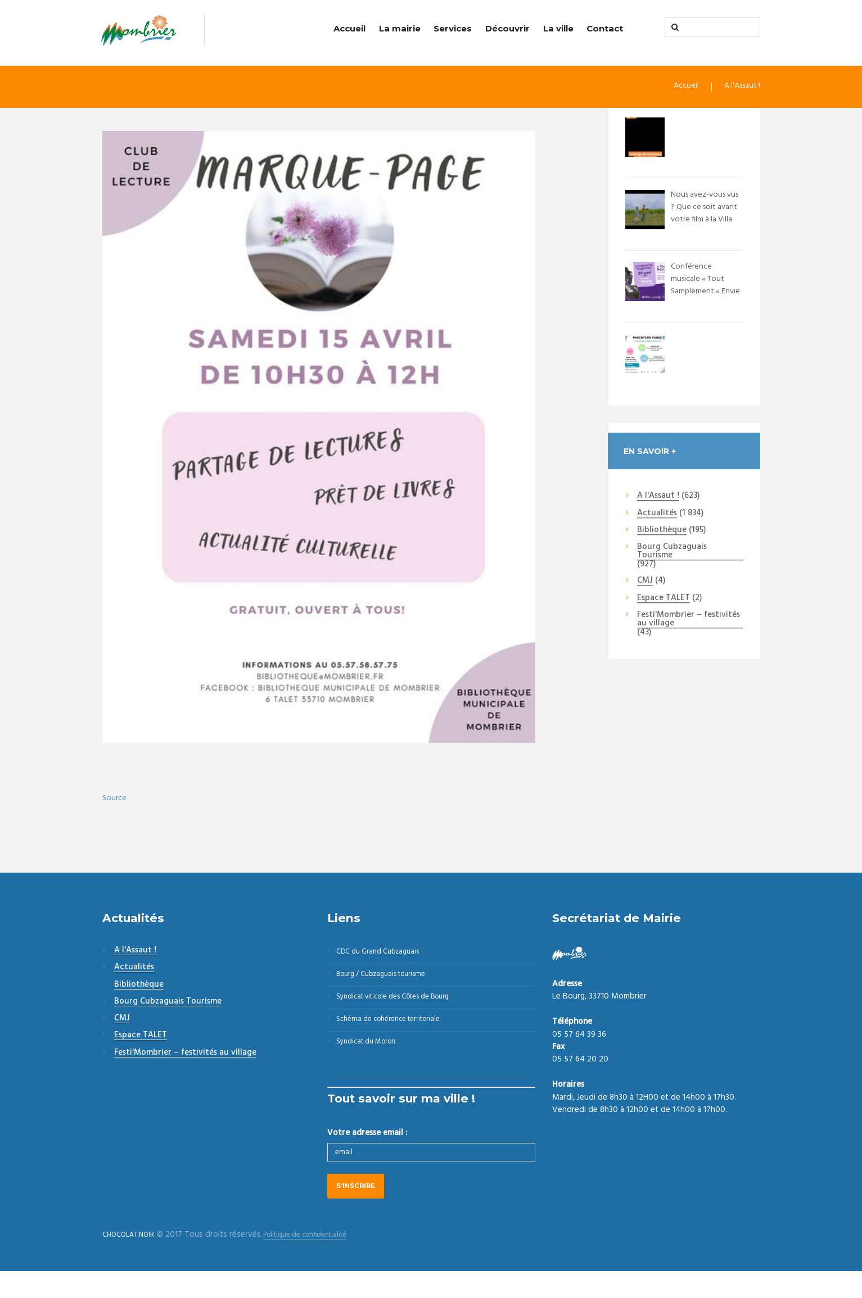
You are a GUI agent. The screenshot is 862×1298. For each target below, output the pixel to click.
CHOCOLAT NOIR (133, 1260)
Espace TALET (663, 600)
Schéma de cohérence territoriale (399, 1036)
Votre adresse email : (367, 1156)
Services (453, 28)
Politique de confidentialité (323, 1261)
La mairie (400, 28)
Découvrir (507, 28)
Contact (604, 28)
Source (115, 799)
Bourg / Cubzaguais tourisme (391, 982)
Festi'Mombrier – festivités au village (688, 621)
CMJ (645, 582)
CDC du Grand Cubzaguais (386, 955)
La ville (558, 28)
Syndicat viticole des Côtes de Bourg (406, 1009)
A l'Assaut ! (738, 88)
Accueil (349, 28)
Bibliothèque (662, 532)
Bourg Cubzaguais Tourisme (672, 553)
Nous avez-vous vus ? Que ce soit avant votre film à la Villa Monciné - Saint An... (706, 220)
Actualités (657, 515)
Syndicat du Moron (373, 1063)
